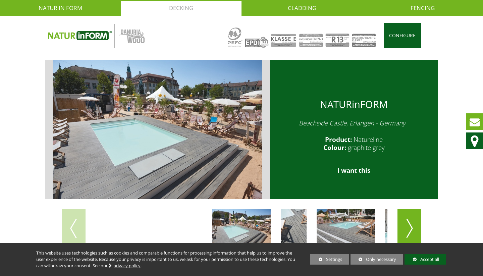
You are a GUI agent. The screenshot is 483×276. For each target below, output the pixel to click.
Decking (181, 8)
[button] (409, 228)
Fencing (423, 8)
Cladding (302, 8)
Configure (402, 35)
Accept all (422, 259)
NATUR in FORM (60, 8)
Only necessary (373, 259)
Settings (326, 260)
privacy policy (127, 266)
